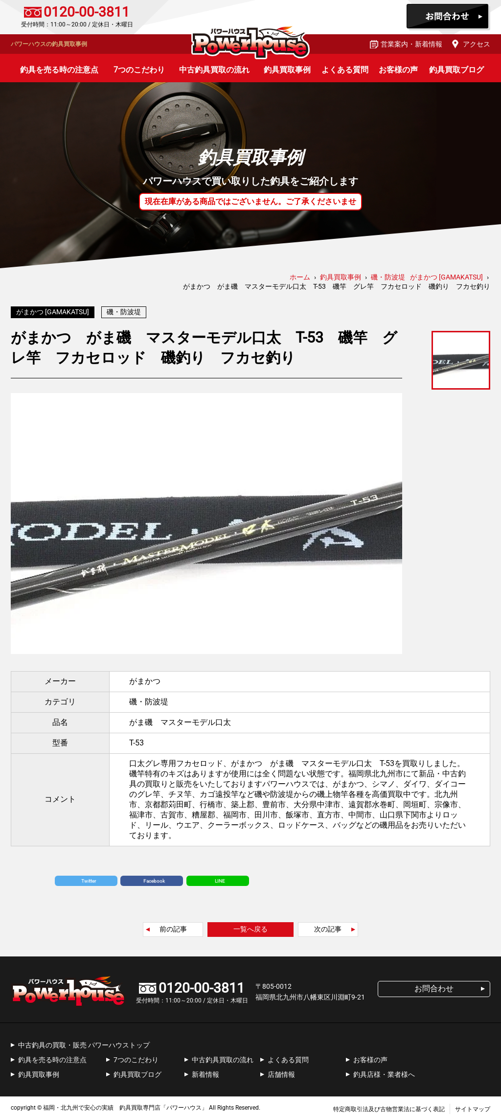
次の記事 (328, 927)
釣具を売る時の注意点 (59, 69)
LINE (220, 878)
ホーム (300, 277)
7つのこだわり (139, 69)
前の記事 (173, 927)
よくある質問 (344, 69)
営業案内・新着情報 (411, 44)
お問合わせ (448, 17)
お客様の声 (398, 69)
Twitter (88, 878)
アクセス (476, 44)
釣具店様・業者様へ (384, 1072)
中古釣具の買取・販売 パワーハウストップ (84, 1043)
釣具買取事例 (287, 69)
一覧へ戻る (250, 927)
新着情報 (205, 1072)
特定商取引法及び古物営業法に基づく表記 (389, 1106)
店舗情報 (281, 1072)
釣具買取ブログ (456, 69)
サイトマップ (472, 1106)
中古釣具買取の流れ (214, 69)
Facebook (154, 878)
